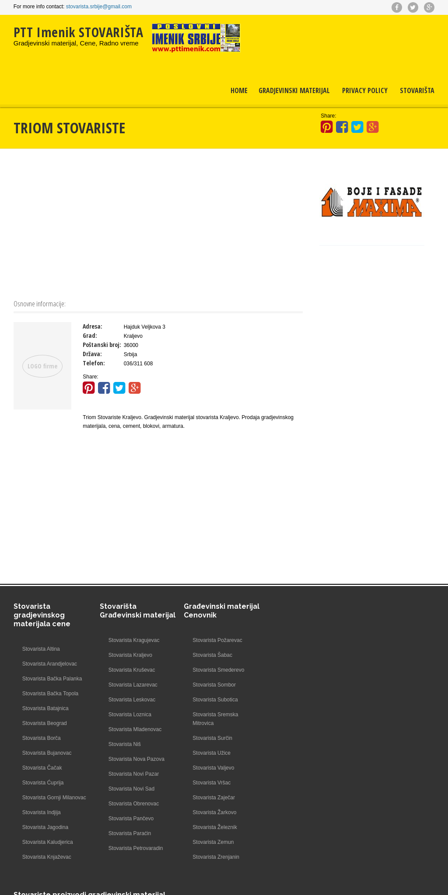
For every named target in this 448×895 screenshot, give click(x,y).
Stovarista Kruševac (129, 670)
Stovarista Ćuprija (43, 783)
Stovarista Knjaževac (46, 866)
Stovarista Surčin (211, 738)
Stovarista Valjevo (211, 768)
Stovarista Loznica (127, 714)
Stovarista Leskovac (129, 700)
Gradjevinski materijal (294, 90)
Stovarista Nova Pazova (134, 759)
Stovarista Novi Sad (129, 789)
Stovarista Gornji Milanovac (41, 801)
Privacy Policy (365, 90)
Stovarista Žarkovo (212, 812)
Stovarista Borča (41, 738)
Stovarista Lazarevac (130, 685)
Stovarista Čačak (42, 768)
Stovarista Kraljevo (128, 655)
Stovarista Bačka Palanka (52, 679)
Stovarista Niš (122, 744)
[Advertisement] (158, 223)
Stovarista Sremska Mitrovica (213, 718)
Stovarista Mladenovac (132, 729)
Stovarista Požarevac (215, 640)
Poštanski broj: (102, 344)
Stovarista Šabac (211, 655)
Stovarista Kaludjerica (47, 851)
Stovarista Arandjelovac (49, 664)
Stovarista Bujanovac (47, 753)
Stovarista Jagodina (45, 836)
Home (239, 90)
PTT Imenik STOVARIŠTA (79, 32)
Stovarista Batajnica (45, 708)
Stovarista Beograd (44, 723)
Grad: (90, 335)
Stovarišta (417, 90)
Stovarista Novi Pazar (131, 774)
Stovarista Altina (41, 649)
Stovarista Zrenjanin (214, 857)
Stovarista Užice (210, 753)
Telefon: (94, 363)
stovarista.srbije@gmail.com (99, 6)
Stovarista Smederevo (216, 670)
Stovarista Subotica (213, 700)
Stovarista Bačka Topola (50, 693)
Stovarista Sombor (212, 685)
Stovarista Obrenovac (131, 804)
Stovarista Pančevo (128, 818)
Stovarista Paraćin (127, 833)
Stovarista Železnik (213, 827)
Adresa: (92, 326)
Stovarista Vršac (210, 783)
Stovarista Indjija (41, 821)
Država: (92, 354)
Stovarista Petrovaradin (133, 848)
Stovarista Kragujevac (132, 640)
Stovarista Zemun (211, 842)
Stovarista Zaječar (212, 797)
